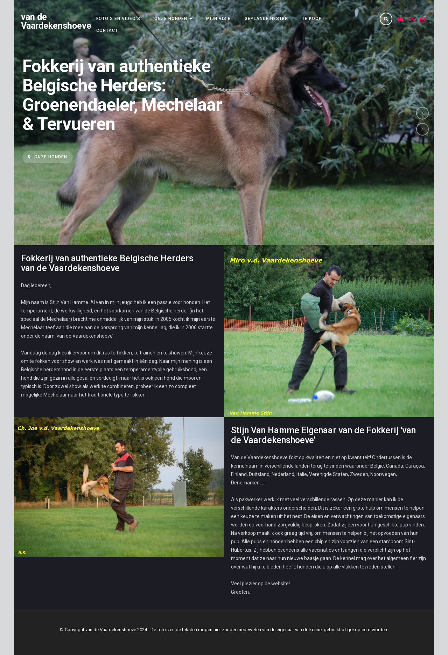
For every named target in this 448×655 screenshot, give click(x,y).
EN (412, 19)
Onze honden (173, 18)
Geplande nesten (266, 18)
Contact (107, 30)
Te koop (312, 18)
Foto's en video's (118, 18)
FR (422, 19)
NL (401, 19)
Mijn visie (218, 18)
